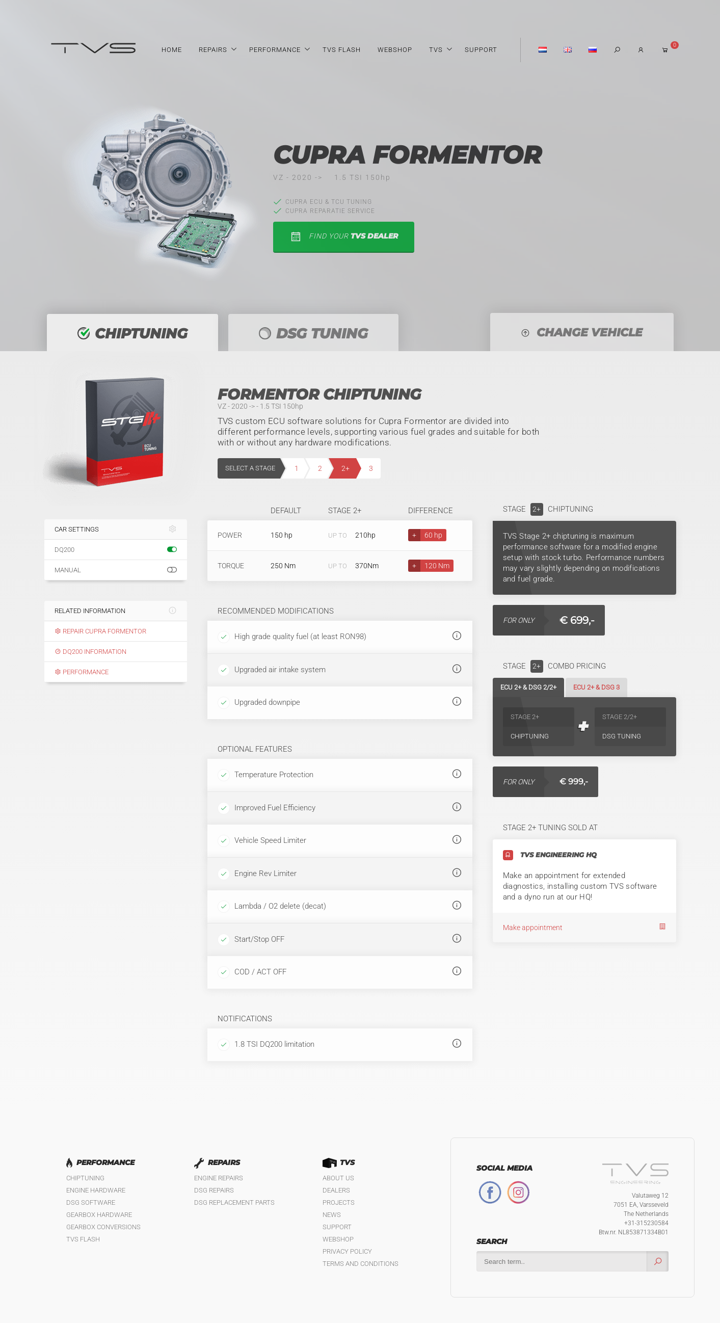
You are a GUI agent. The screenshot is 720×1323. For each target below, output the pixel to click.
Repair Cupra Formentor (100, 631)
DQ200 (116, 550)
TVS (436, 50)
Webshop (395, 50)
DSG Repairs (214, 1190)
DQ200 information (90, 651)
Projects (339, 1202)
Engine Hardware (95, 1190)
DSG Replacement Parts (234, 1202)
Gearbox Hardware (99, 1215)
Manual (116, 570)
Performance (275, 50)
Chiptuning (85, 1178)
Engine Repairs (218, 1178)
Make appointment (584, 927)
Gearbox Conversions (103, 1227)
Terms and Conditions (360, 1263)
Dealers (336, 1190)
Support (481, 50)
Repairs (213, 50)
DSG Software (90, 1202)
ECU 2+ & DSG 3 (596, 687)
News (332, 1215)
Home (172, 50)
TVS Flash (342, 50)
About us (338, 1178)
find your (343, 236)
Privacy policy (347, 1251)
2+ (345, 468)
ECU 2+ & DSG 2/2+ (528, 687)
